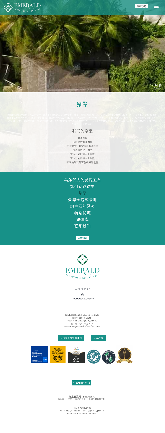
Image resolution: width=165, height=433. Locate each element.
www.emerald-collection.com (81, 413)
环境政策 (98, 338)
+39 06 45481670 (96, 411)
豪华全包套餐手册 (97, 399)
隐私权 (61, 399)
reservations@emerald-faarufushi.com (81, 326)
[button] (156, 7)
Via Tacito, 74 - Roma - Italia (73, 411)
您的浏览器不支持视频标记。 (82, 46)
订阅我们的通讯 (81, 383)
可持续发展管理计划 (71, 338)
